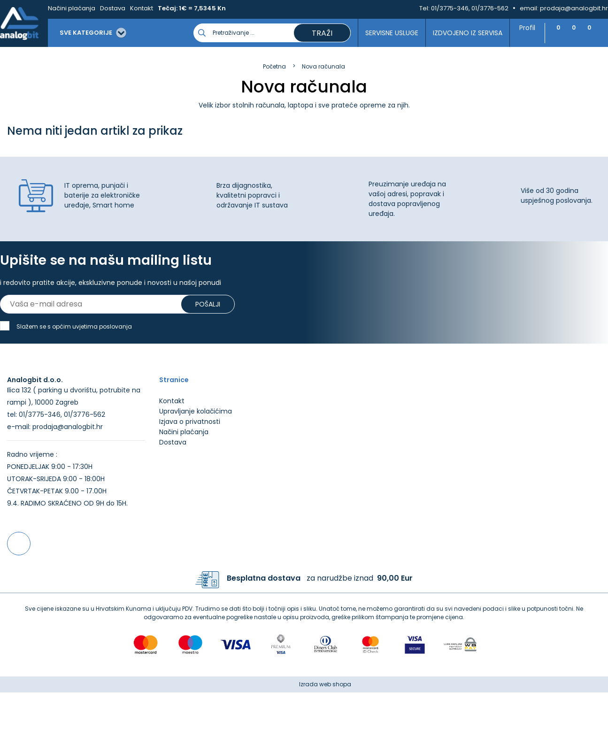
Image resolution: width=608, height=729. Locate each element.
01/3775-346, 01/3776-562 (469, 8)
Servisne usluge (387, 33)
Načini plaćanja (71, 8)
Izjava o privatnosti (189, 458)
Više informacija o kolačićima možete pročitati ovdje (173, 685)
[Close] (121, 700)
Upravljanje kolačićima (195, 448)
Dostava (112, 8)
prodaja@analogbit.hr (574, 8)
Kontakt (141, 8)
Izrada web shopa (325, 721)
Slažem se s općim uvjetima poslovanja (74, 326)
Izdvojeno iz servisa (463, 33)
